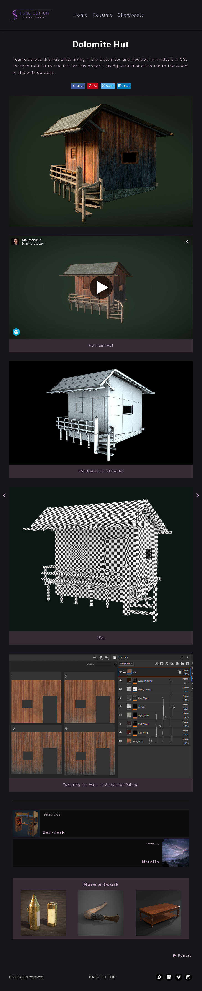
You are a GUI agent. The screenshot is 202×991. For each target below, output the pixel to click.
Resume (103, 15)
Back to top (102, 977)
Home (80, 15)
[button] (182, 956)
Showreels (131, 15)
